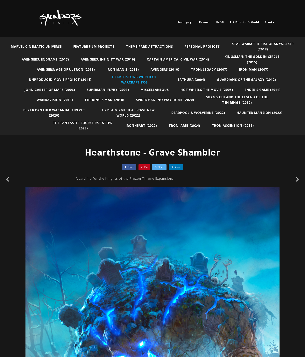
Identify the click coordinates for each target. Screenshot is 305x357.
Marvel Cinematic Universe (36, 46)
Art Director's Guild (244, 22)
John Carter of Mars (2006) (50, 90)
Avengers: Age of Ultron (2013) (66, 69)
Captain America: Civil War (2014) (178, 59)
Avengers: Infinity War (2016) (108, 59)
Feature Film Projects (93, 46)
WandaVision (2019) (55, 100)
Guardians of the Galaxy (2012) (246, 79)
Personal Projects (202, 46)
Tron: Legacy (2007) (209, 69)
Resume (204, 22)
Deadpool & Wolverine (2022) (198, 113)
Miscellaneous (155, 90)
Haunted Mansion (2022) (259, 113)
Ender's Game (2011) (262, 90)
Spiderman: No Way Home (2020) (165, 100)
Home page (185, 22)
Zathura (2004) (191, 79)
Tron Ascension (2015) (233, 125)
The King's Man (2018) (104, 100)
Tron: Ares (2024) (184, 125)
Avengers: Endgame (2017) (45, 59)
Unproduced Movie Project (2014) (60, 79)
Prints (269, 22)
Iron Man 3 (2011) (123, 69)
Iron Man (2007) (253, 69)
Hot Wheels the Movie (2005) (207, 90)
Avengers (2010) (165, 69)
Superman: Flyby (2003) (108, 90)
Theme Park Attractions (149, 46)
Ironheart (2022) (141, 125)
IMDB (220, 22)
